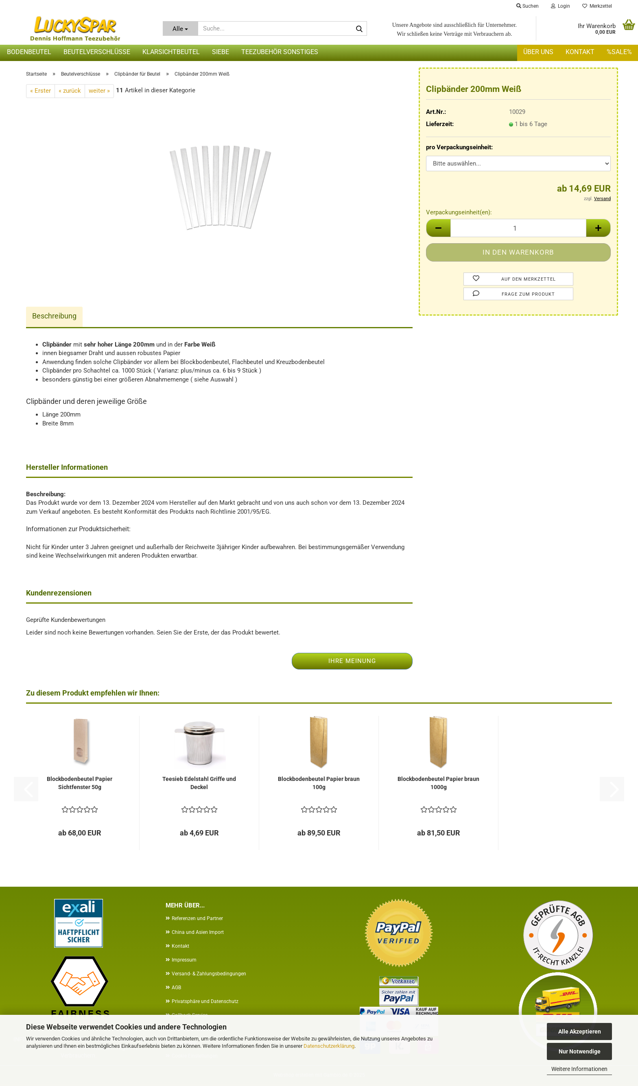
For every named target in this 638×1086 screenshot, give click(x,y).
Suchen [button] (527, 6)
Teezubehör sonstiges (279, 52)
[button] (438, 228)
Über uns (538, 52)
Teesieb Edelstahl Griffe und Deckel (199, 783)
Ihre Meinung (352, 661)
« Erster (40, 90)
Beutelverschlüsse (96, 52)
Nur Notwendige (580, 1051)
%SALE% (619, 52)
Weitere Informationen (579, 1069)
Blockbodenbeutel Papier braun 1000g (438, 783)
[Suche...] (180, 28)
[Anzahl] (518, 228)
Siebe (220, 52)
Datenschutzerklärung (329, 1046)
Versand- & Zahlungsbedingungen (209, 974)
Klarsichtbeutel (171, 52)
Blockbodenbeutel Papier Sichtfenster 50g (79, 783)
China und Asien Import (198, 932)
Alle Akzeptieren (579, 1031)
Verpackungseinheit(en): (459, 212)
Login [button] (560, 6)
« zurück (70, 90)
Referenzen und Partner (197, 918)
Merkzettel (597, 6)
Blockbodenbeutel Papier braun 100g (319, 783)
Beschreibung (54, 316)
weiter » (99, 90)
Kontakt (580, 52)
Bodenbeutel (29, 52)
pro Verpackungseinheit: (459, 147)
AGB (176, 987)
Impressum (184, 960)
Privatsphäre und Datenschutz (205, 1001)
